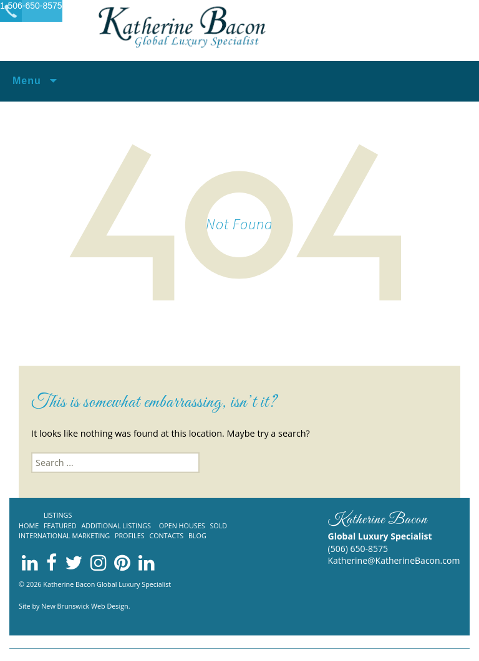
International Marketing (64, 535)
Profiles (130, 535)
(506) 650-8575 (358, 548)
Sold (218, 525)
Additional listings (116, 525)
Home (29, 525)
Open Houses (182, 525)
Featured (60, 525)
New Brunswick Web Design (84, 606)
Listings (58, 515)
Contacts (166, 535)
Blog (197, 535)
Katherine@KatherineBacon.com (394, 560)
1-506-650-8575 (31, 6)
